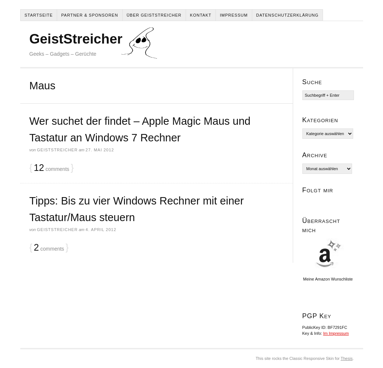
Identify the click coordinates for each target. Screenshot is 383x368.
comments (51, 168)
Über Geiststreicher (154, 15)
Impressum (234, 15)
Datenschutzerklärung (287, 15)
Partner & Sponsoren (89, 15)
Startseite (39, 15)
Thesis (346, 358)
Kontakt (200, 15)
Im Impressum (336, 333)
